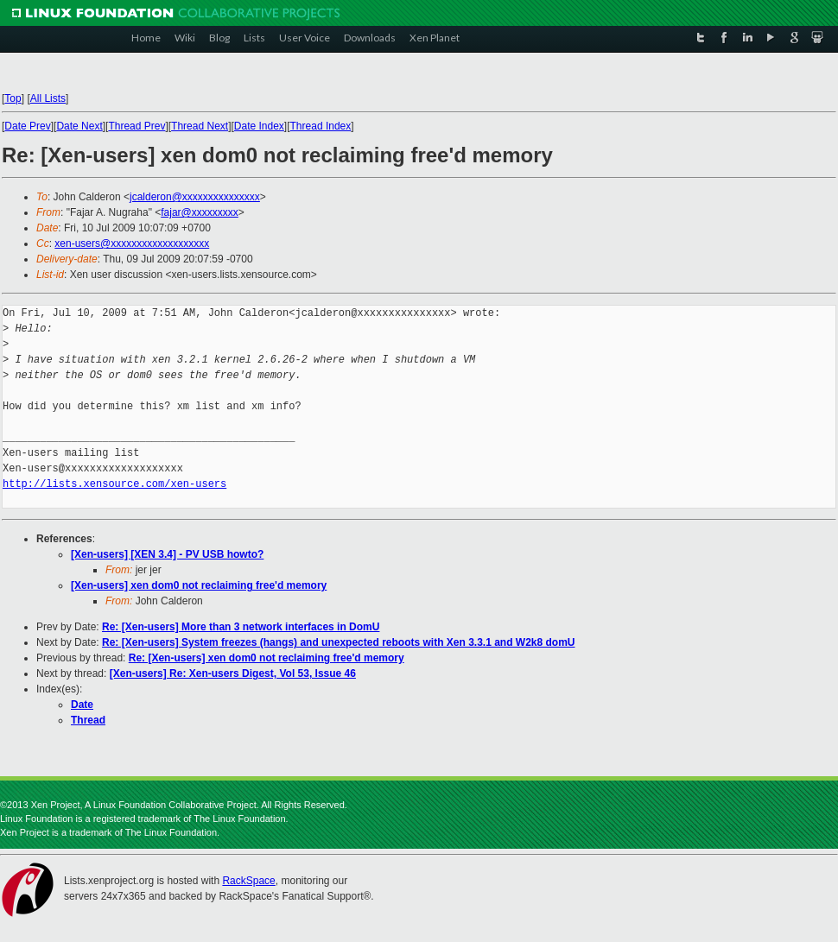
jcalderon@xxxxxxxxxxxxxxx (195, 197)
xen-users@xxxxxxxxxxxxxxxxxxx (131, 243)
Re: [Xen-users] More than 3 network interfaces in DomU (240, 627)
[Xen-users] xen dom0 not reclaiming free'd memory (199, 585)
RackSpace (248, 881)
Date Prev (27, 126)
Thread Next (199, 126)
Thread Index (321, 126)
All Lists (48, 98)
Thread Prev (136, 126)
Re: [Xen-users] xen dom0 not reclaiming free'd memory (266, 658)
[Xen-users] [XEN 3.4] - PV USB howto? (167, 554)
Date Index (259, 126)
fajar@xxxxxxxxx (199, 212)
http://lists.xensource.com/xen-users (114, 484)
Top (12, 98)
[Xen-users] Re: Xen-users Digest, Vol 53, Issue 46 (233, 673)
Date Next (79, 126)
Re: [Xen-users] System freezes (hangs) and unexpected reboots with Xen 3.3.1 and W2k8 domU (338, 642)
